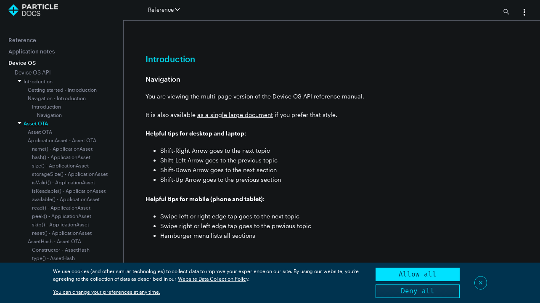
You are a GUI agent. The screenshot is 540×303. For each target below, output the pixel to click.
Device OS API (33, 72)
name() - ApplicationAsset (62, 149)
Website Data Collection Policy (213, 279)
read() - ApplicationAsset (61, 207)
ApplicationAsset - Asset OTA (62, 140)
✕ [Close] (480, 283)
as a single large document (235, 114)
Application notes (31, 51)
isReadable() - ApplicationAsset (69, 191)
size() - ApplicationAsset (60, 165)
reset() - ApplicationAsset (62, 233)
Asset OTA (36, 123)
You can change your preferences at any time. (106, 292)
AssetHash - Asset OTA (54, 241)
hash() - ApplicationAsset (61, 157)
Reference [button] (164, 9)
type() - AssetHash (53, 258)
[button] (524, 13)
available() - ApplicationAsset (66, 199)
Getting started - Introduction (62, 90)
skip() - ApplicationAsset (60, 224)
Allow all (418, 274)
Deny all (417, 291)
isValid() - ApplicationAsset (63, 182)
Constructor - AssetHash (61, 249)
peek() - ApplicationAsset (61, 216)
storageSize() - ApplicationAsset (70, 174)
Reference (22, 40)
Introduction (38, 81)
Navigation (49, 115)
